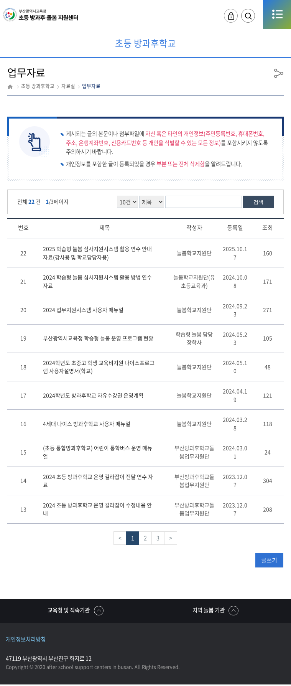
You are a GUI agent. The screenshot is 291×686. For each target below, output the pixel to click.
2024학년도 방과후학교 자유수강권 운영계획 (93, 395)
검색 (258, 202)
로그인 (224, 16)
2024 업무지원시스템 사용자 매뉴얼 (83, 309)
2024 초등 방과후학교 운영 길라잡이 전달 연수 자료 (98, 481)
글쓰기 (269, 560)
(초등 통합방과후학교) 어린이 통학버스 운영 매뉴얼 (97, 452)
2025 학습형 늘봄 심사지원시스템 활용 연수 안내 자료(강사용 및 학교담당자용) (97, 253)
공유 (279, 73)
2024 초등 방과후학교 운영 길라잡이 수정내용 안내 (97, 509)
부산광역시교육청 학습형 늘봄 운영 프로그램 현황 (98, 338)
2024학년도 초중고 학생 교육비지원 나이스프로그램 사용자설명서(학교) (99, 367)
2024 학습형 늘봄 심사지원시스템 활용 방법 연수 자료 (97, 281)
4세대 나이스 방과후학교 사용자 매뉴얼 (86, 423)
